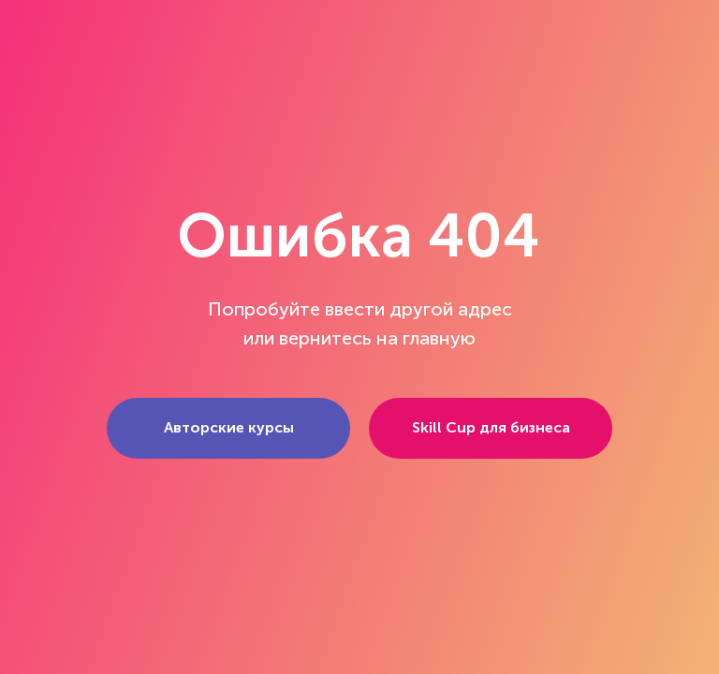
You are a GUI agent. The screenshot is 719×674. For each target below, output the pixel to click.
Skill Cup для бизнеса (491, 427)
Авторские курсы (229, 427)
